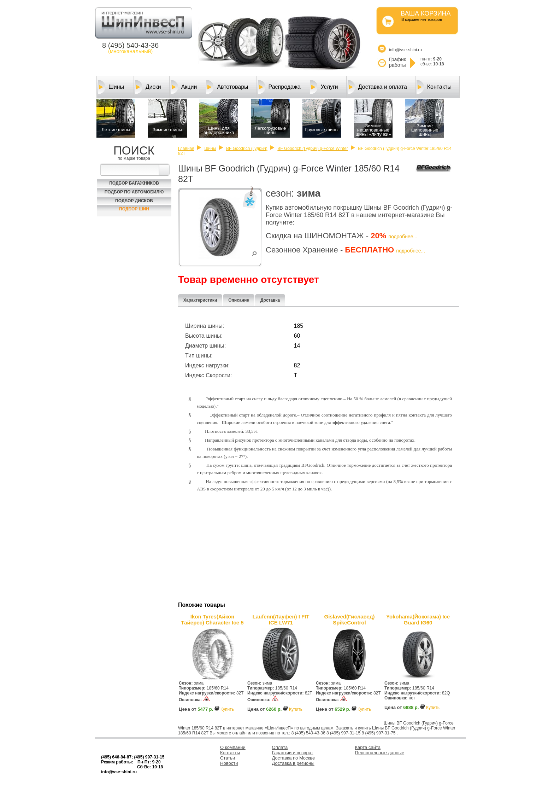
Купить (227, 709)
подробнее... (402, 236)
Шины (111, 87)
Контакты (434, 87)
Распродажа (279, 87)
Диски (148, 87)
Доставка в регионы (293, 763)
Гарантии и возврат (292, 752)
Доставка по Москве (293, 758)
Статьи (227, 758)
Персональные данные (380, 752)
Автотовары (227, 87)
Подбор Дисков (134, 200)
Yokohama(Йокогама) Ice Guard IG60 (418, 619)
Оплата (280, 747)
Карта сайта (368, 747)
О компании (233, 747)
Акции (184, 87)
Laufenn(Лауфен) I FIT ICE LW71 (280, 619)
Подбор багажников (134, 183)
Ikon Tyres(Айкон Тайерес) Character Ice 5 (212, 619)
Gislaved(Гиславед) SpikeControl (349, 619)
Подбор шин (134, 209)
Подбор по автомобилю (134, 192)
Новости (229, 763)
